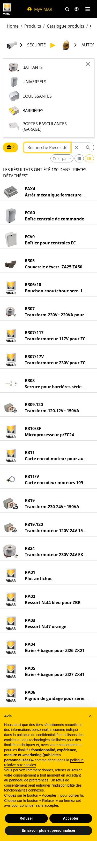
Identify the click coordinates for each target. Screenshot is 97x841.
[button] (90, 716)
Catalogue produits (65, 26)
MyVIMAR (39, 9)
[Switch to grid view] (79, 158)
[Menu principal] (87, 9)
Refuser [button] (26, 818)
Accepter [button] (70, 818)
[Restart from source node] (76, 147)
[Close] (88, 64)
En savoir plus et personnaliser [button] (49, 830)
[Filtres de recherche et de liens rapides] (67, 9)
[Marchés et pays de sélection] (76, 9)
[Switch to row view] (89, 158)
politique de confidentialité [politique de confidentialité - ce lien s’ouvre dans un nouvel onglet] (37, 735)
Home (13, 26)
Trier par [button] (60, 158)
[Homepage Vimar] (7, 9)
